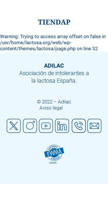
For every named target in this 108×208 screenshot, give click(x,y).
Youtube (46, 126)
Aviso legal (51, 108)
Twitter (13, 126)
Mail (94, 126)
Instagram (29, 126)
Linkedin (62, 126)
